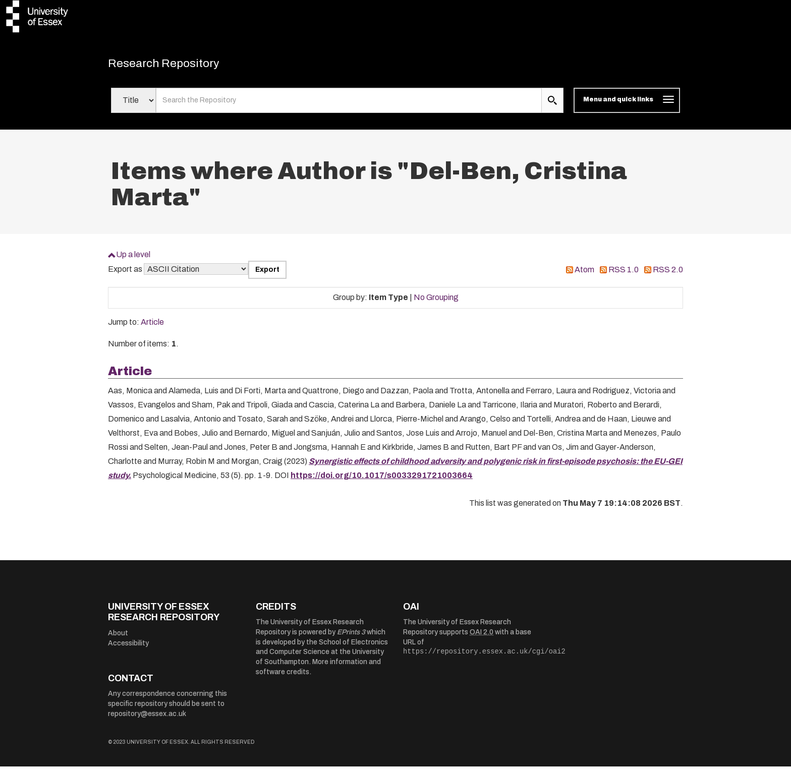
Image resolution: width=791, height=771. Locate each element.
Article (152, 326)
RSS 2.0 (668, 274)
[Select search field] (133, 104)
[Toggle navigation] (627, 104)
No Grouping (436, 302)
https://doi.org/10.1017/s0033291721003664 (382, 480)
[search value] (349, 104)
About (118, 637)
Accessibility (128, 647)
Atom (584, 274)
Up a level (133, 259)
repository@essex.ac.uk (147, 718)
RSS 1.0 (623, 274)
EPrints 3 (351, 636)
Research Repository (179, 65)
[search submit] (552, 104)
